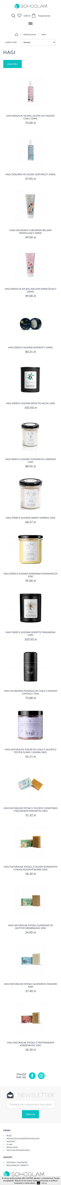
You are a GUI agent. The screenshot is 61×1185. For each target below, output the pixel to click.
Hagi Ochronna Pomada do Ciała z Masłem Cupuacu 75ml (30, 692)
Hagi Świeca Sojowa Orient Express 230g (30, 517)
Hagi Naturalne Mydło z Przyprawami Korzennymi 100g (30, 1044)
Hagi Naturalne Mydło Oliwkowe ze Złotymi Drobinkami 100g (30, 926)
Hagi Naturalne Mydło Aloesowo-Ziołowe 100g (30, 985)
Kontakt (11, 1141)
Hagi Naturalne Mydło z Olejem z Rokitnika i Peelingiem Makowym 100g (30, 809)
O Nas (9, 1144)
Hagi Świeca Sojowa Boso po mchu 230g (30, 403)
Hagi (43, 34)
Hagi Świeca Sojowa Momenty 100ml (30, 347)
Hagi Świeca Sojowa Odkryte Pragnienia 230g (30, 633)
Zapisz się (30, 1114)
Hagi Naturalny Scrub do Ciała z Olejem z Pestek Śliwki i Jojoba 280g (30, 751)
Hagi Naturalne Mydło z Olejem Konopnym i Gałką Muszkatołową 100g (30, 868)
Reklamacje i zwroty (18, 1165)
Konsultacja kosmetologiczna (23, 1138)
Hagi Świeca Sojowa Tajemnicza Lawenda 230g (30, 460)
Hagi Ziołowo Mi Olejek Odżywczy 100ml (30, 174)
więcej (44, 1183)
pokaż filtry (12, 64)
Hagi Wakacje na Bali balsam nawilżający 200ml (30, 290)
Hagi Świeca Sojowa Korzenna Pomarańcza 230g (30, 575)
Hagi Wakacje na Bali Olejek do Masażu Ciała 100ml (30, 117)
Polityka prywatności (18, 1150)
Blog (9, 1135)
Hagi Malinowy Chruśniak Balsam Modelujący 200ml (30, 231)
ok (38, 1183)
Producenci (29, 34)
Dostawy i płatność (17, 1162)
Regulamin (12, 1147)
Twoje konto (44, 15)
